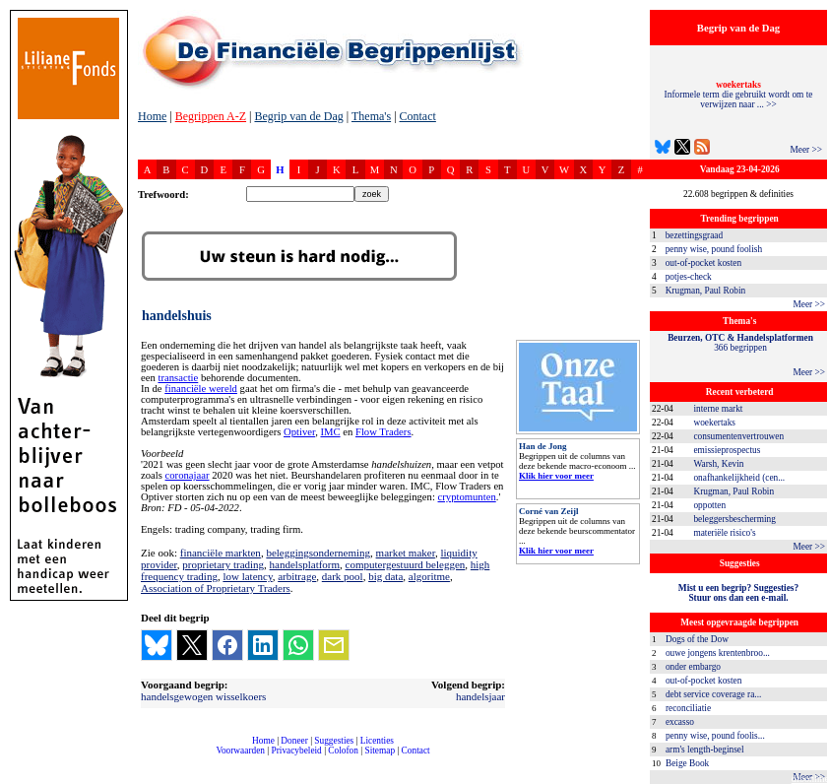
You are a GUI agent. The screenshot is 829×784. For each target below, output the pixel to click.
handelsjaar (480, 696)
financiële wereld (200, 388)
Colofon (343, 750)
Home (152, 116)
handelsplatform (305, 564)
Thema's (371, 116)
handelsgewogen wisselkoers (203, 696)
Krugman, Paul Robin (706, 290)
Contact (418, 116)
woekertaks (713, 422)
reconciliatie (688, 708)
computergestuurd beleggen (406, 564)
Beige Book (687, 763)
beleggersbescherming (734, 519)
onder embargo (693, 667)
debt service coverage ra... (713, 694)
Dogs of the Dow (697, 639)
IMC (330, 431)
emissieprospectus (726, 450)
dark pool (342, 576)
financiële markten (220, 552)
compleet (148, 757)
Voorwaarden (240, 750)
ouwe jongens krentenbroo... (718, 653)
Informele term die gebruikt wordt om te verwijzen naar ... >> (739, 94)
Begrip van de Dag (298, 116)
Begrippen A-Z (210, 116)
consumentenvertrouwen (738, 436)
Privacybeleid (297, 750)
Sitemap (379, 750)
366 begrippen (740, 343)
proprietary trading (223, 564)
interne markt (717, 409)
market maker (405, 552)
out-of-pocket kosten (703, 263)
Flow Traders (383, 431)
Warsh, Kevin (718, 464)
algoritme (429, 576)
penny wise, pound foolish (714, 249)
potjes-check (689, 277)
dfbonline (810, 778)
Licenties (377, 741)
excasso (680, 722)
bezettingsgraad (695, 235)
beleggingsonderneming (318, 552)
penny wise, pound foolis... (715, 736)
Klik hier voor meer (556, 476)
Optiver (299, 431)
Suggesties (333, 741)
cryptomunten (467, 496)
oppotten (709, 505)
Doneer (294, 741)
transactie (178, 377)
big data (385, 576)
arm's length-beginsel (705, 749)
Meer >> (806, 150)
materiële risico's (724, 533)
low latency (247, 576)
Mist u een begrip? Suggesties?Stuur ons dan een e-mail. (738, 593)
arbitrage (297, 576)
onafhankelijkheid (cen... (739, 478)
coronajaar (187, 475)
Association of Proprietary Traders (215, 588)
